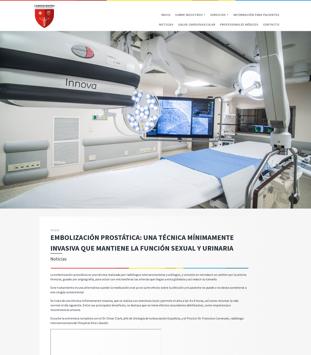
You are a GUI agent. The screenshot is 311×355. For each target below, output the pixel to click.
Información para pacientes (256, 15)
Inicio (166, 15)
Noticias (166, 24)
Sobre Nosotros (190, 15)
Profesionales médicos (239, 24)
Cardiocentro (44, 16)
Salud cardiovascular (196, 24)
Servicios (219, 15)
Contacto (271, 24)
